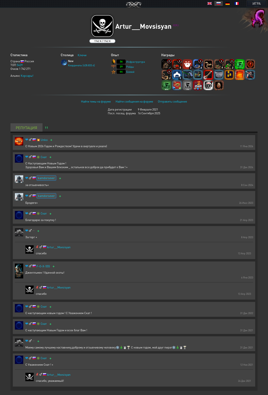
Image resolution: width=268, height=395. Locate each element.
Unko (44, 140)
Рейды (130, 66)
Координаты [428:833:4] (81, 65)
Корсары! (27, 75)
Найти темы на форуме (96, 101)
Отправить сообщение (172, 101)
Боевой (130, 71)
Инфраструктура (135, 61)
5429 (20, 65)
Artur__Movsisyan (59, 247)
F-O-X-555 (43, 266)
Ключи (82, 55)
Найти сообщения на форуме (134, 101)
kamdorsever (46, 178)
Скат (44, 157)
